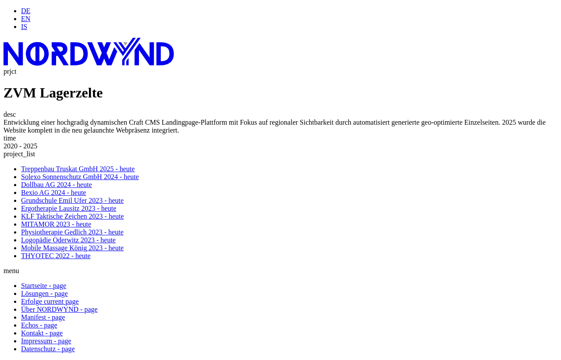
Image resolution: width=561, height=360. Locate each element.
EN (25, 18)
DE (25, 10)
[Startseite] (89, 63)
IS (24, 26)
